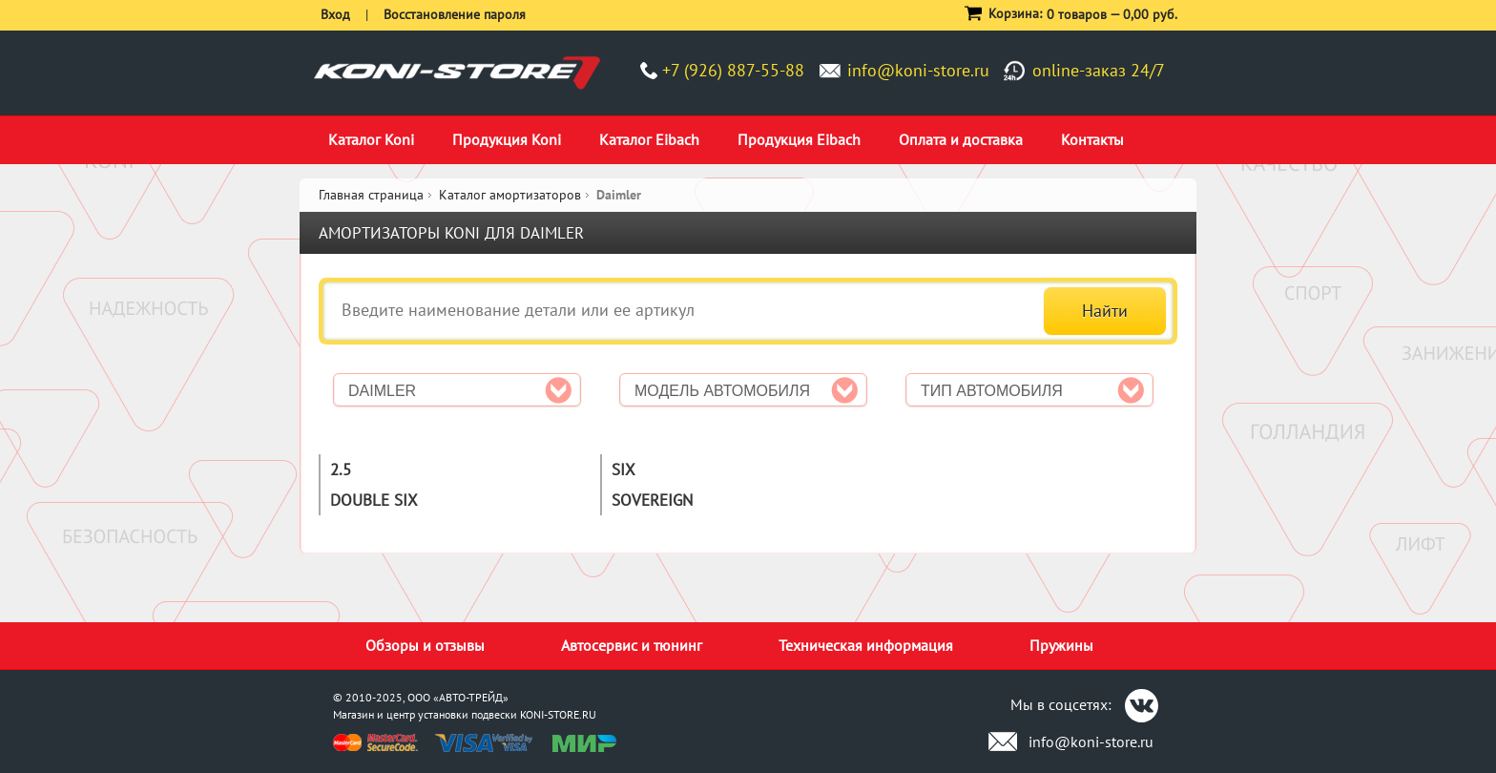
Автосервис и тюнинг (631, 645)
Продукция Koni (506, 139)
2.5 (340, 469)
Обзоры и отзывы (425, 645)
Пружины (1061, 645)
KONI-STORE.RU (558, 714)
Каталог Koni (371, 139)
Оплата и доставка (961, 139)
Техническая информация (866, 645)
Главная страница (371, 194)
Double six (374, 500)
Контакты (1092, 139)
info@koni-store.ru (918, 70)
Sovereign (652, 500)
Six (623, 469)
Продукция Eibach (799, 139)
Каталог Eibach (649, 139)
